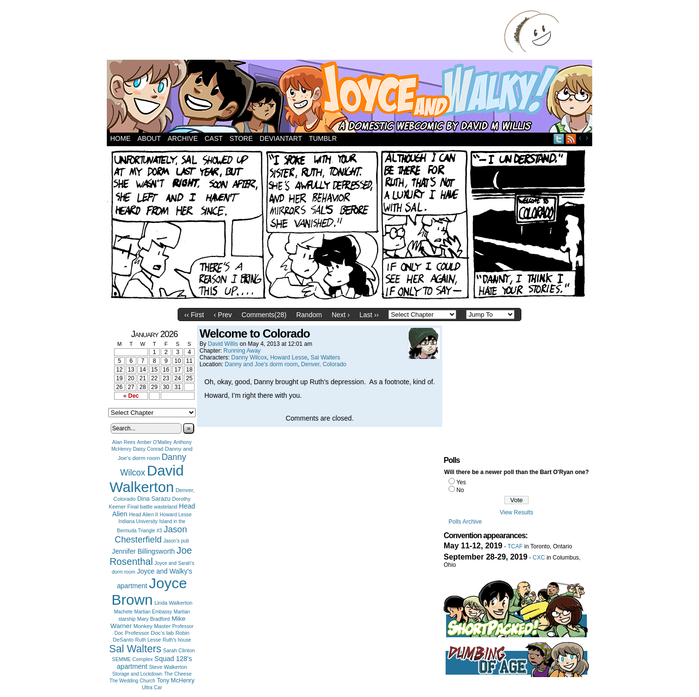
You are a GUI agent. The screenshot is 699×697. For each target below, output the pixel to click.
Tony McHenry (175, 680)
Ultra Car (152, 687)
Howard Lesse (176, 514)
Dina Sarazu (154, 498)
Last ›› (369, 315)
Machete (123, 611)
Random (309, 315)
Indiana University (137, 521)
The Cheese (178, 674)
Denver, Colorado (323, 364)
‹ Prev (223, 315)
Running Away (242, 350)
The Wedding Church (132, 680)
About (149, 138)
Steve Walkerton (168, 667)
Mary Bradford (153, 619)
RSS (571, 139)
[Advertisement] (307, 31)
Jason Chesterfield (151, 534)
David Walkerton (147, 478)
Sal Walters (135, 648)
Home (120, 138)
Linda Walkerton (173, 603)
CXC (539, 557)
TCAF (514, 546)
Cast (213, 138)
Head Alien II (143, 514)
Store (241, 138)
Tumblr (323, 138)
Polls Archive (465, 521)
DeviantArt (281, 138)
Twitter (559, 139)
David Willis (223, 343)
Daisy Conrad (148, 449)
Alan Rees (123, 442)
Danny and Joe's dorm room (261, 364)
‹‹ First (194, 315)
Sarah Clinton (179, 650)
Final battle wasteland (152, 507)
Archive (182, 138)
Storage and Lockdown (137, 674)
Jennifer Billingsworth (143, 551)
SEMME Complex (132, 659)
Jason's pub (176, 541)
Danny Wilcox (248, 357)
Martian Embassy (153, 611)
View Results (516, 512)
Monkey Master (152, 626)
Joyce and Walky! (351, 98)
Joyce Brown (149, 591)
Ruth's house (177, 640)
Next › (341, 315)
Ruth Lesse (148, 640)
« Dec (131, 395)
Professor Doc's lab (149, 632)
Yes (461, 482)
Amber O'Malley (154, 442)
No (460, 490)
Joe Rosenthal (151, 556)
